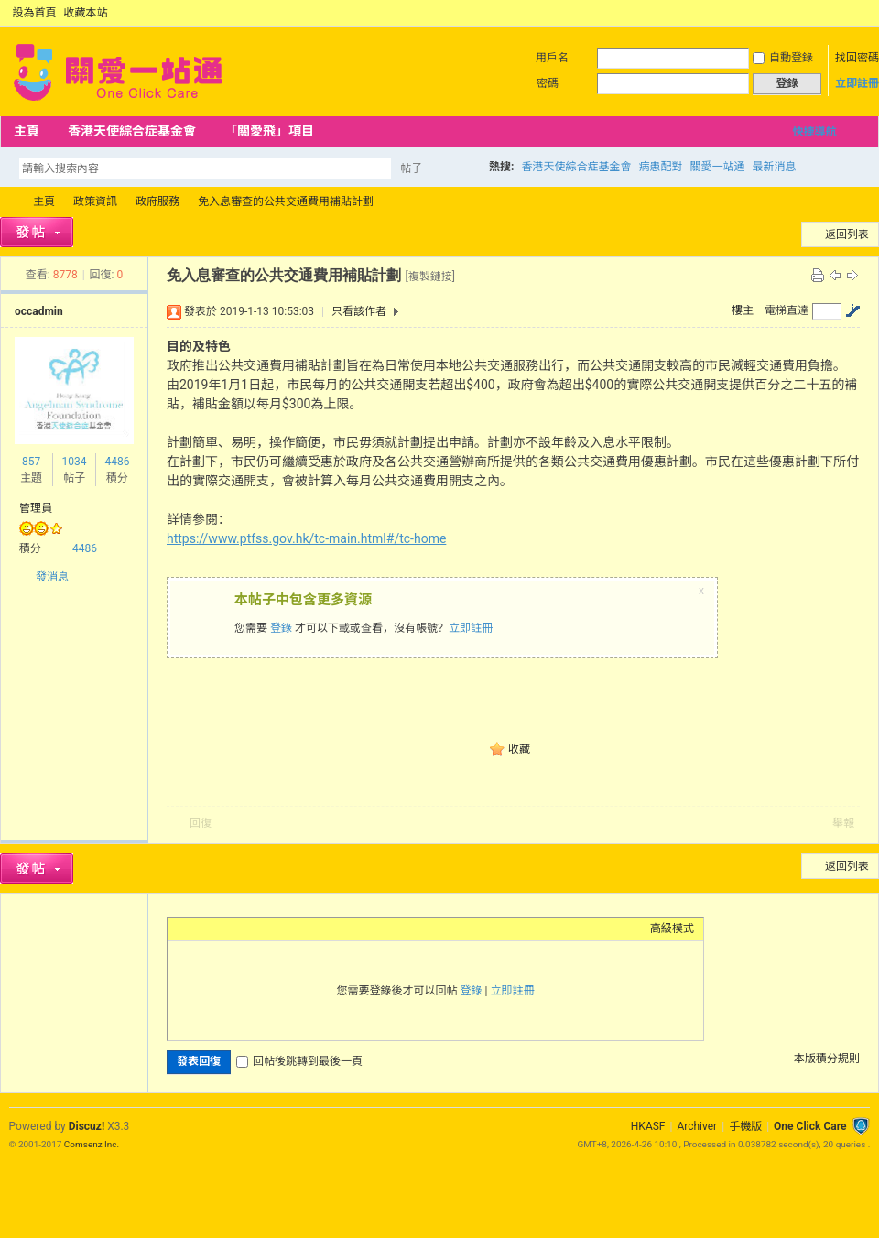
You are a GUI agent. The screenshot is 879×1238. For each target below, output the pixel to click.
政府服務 (157, 201)
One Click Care (810, 1126)
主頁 (26, 131)
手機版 (745, 1126)
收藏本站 (86, 12)
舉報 (843, 823)
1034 (73, 461)
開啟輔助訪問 (844, 13)
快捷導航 (814, 131)
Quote (268, 928)
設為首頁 (35, 12)
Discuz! (86, 1126)
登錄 (281, 628)
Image (222, 928)
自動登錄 (783, 57)
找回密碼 (857, 57)
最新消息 (774, 166)
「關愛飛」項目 (269, 131)
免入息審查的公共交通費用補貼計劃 (286, 201)
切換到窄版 (859, 13)
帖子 (411, 168)
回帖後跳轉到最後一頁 (299, 1061)
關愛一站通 (716, 166)
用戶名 (552, 57)
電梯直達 (786, 310)
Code (291, 928)
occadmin (39, 311)
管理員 (35, 508)
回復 (201, 823)
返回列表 (847, 234)
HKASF (648, 1126)
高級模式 (672, 928)
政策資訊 (95, 201)
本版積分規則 (827, 1058)
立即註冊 (857, 83)
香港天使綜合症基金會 (132, 131)
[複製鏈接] (429, 276)
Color (199, 928)
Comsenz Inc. (91, 1144)
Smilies (314, 928)
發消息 (52, 576)
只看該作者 (358, 311)
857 (31, 461)
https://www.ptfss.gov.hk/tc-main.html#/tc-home (306, 538)
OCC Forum (7, 202)
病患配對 (660, 166)
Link (245, 928)
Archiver (697, 1126)
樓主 (743, 310)
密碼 (548, 83)
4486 (116, 461)
